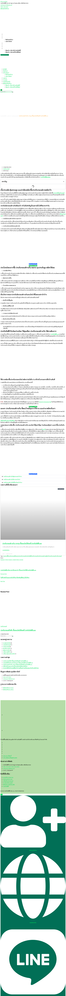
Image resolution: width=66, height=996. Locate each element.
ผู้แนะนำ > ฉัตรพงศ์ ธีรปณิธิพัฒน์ (13, 52)
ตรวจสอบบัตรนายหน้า (8, 782)
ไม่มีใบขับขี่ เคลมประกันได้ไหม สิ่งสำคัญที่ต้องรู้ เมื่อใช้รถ (15, 577)
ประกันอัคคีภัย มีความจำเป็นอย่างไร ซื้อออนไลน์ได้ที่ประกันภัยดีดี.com (18, 570)
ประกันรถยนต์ (6, 169)
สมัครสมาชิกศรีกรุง (5, 8)
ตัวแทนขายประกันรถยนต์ (20, 556)
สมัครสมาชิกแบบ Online (8, 687)
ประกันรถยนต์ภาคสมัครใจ (43, 556)
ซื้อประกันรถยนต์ (11, 556)
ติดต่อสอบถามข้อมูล (33, 266)
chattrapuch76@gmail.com (6, 5)
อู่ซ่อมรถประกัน (6, 650)
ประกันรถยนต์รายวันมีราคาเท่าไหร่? (11, 479)
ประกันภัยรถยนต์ (7, 644)
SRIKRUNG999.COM (7, 779)
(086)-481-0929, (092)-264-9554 (11, 766)
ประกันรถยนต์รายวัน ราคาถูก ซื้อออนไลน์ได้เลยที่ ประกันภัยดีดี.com (22, 543)
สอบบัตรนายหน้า (6, 648)
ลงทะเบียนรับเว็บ (7, 46)
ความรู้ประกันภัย (6, 643)
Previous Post (4, 574)
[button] (63, 181)
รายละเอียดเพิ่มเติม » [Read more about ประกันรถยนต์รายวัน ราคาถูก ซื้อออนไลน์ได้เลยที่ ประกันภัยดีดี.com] (6, 550)
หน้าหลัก (5, 34)
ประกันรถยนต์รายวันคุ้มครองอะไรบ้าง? (12, 476)
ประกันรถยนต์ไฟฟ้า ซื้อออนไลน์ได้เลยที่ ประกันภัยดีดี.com (18, 630)
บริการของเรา (6, 37)
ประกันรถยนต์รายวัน (53, 556)
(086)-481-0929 (4, 6)
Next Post (3, 581)
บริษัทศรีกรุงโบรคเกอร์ (8, 781)
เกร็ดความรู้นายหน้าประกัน (9, 653)
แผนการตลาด (9, 41)
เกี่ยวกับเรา (6, 36)
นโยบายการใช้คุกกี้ (7, 756)
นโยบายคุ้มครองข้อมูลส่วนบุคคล (10, 757)
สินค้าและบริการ (9, 39)
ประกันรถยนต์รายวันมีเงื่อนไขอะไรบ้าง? (12, 482)
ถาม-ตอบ (5, 45)
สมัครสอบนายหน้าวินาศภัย (9, 784)
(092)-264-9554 (7, 677)
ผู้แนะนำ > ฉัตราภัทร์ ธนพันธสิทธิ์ (13, 50)
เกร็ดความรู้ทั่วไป (6, 652)
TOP (2, 794)
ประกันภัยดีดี (28, 556)
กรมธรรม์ (5, 556)
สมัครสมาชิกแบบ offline (8, 689)
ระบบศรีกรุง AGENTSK (8, 777)
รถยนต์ (60, 556)
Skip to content (4, 1)
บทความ (5, 43)
